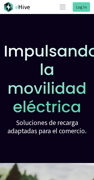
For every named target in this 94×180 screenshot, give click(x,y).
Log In (81, 7)
